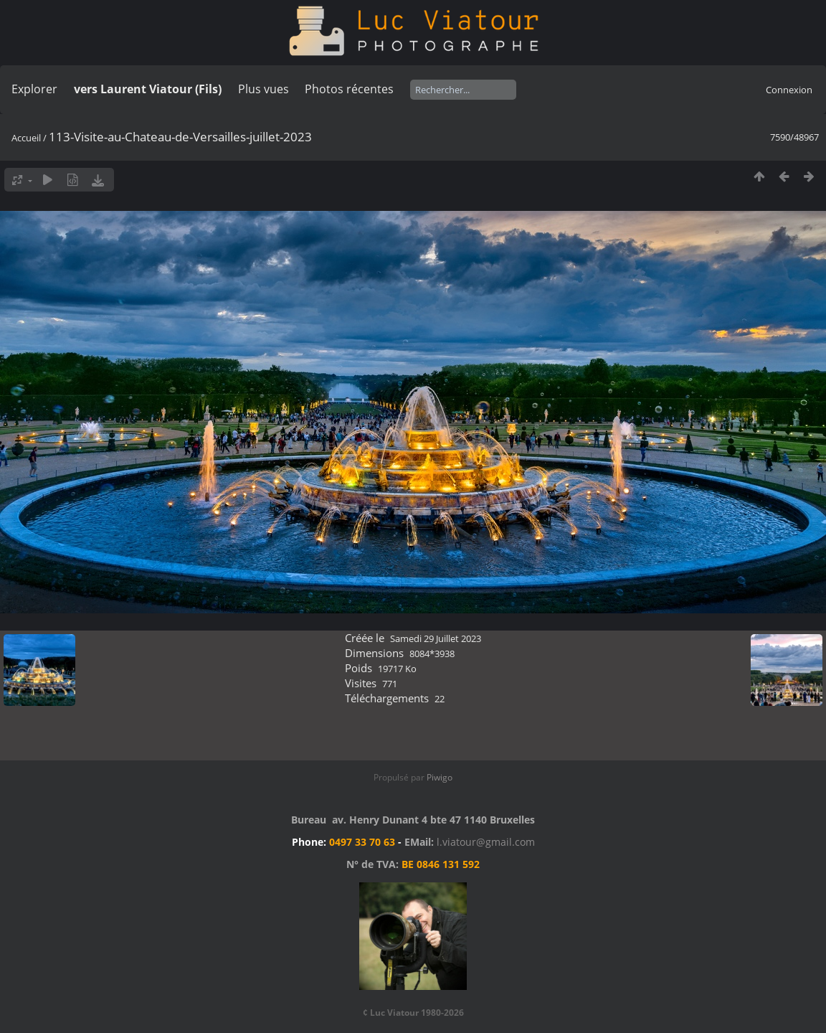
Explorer (34, 89)
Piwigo (439, 777)
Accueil (26, 137)
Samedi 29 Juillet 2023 (435, 638)
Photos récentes (349, 89)
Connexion (789, 89)
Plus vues (263, 89)
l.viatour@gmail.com (486, 842)
